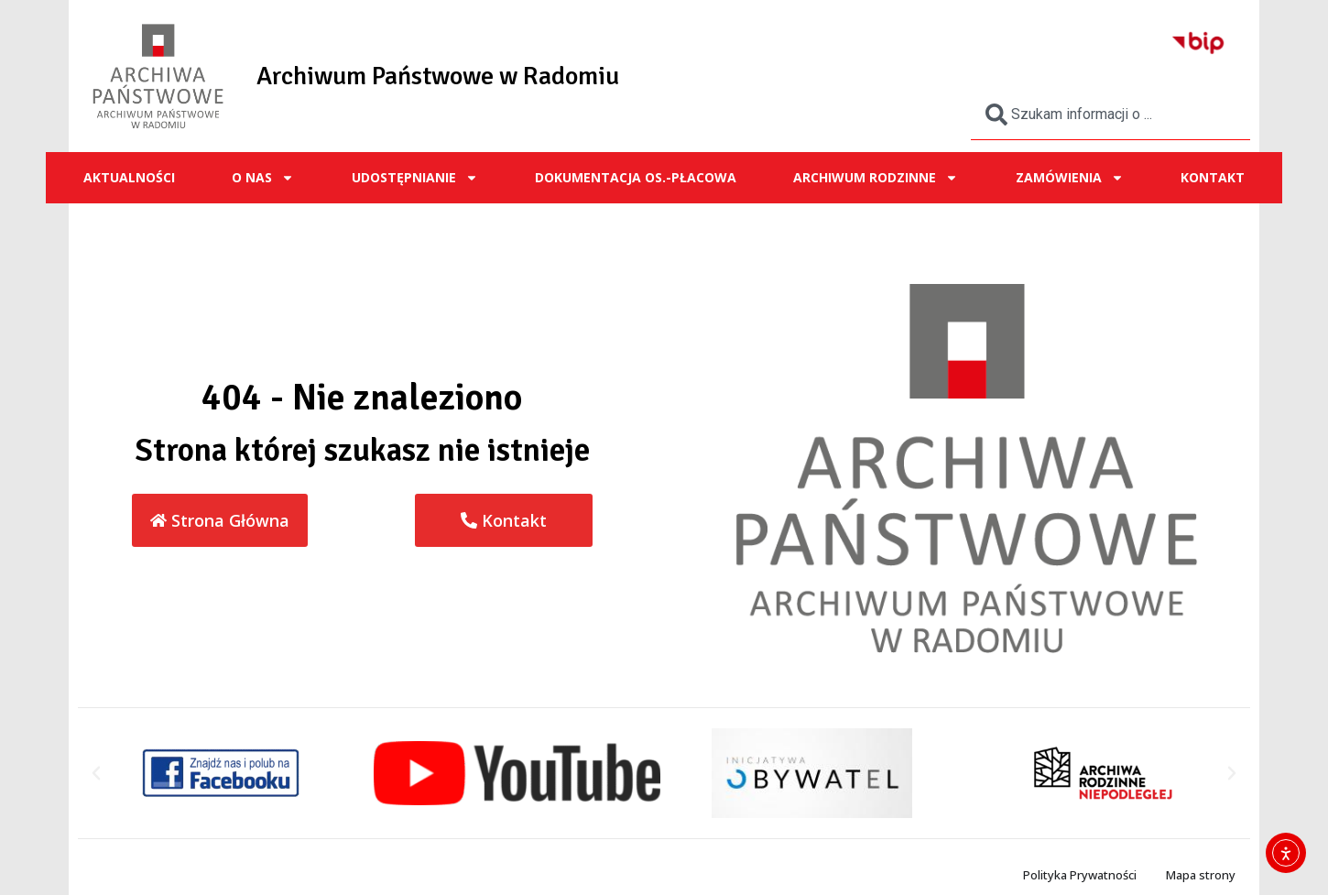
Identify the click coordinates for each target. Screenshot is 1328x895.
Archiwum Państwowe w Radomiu (437, 76)
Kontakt (1213, 177)
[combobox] (1110, 114)
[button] (96, 773)
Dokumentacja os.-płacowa (635, 177)
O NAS (263, 177)
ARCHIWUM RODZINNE (875, 177)
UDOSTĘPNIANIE (415, 177)
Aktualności (129, 177)
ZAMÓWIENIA (1070, 177)
